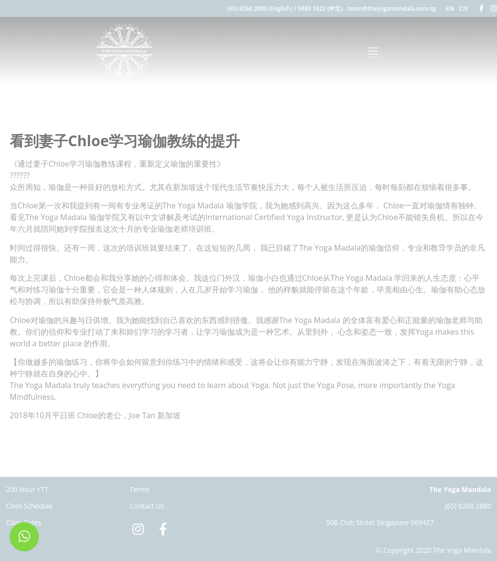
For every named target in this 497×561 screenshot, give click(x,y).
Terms (139, 489)
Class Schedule (29, 505)
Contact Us (147, 505)
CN (463, 8)
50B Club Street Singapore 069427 (380, 522)
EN (450, 8)
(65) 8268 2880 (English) (259, 8)
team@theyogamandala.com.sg (392, 8)
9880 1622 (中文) (320, 8)
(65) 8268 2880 (468, 505)
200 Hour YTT (27, 489)
